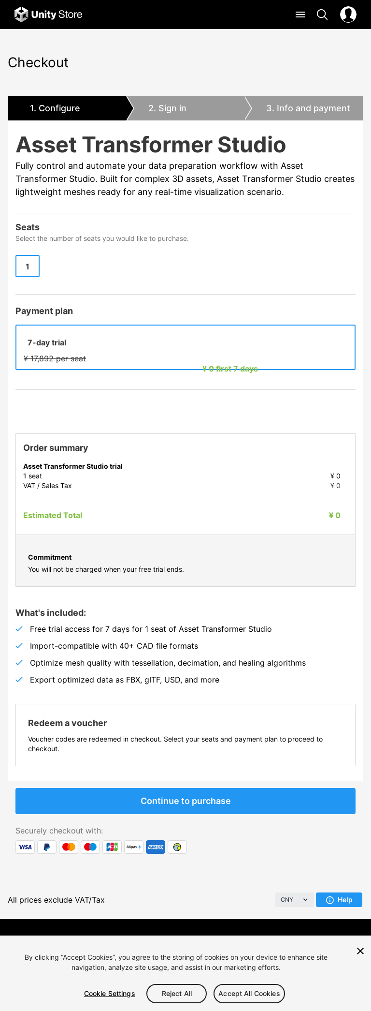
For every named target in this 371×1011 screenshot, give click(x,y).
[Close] (360, 951)
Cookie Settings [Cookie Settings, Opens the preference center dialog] (109, 993)
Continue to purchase (186, 801)
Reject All (177, 993)
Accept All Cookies (249, 993)
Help (339, 899)
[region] (185, 973)
